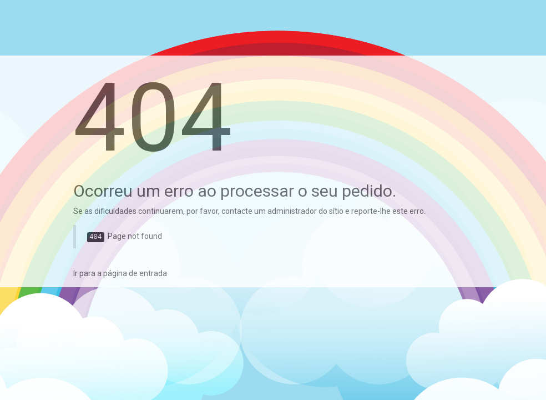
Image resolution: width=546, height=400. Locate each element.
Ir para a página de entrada (120, 273)
